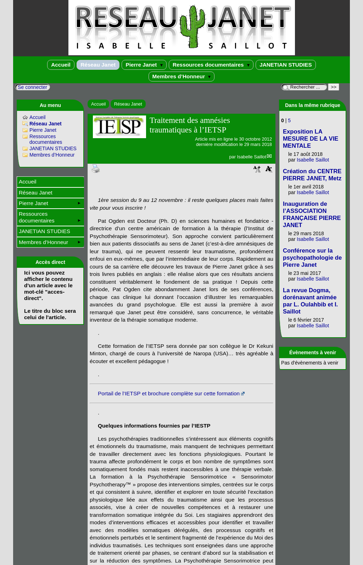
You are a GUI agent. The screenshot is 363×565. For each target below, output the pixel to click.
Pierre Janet (143, 65)
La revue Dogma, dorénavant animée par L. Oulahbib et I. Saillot (310, 301)
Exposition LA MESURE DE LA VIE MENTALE (310, 138)
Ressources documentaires (211, 65)
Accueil (61, 65)
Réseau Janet (98, 65)
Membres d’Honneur (181, 76)
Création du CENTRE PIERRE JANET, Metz (312, 175)
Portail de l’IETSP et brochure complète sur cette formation (169, 393)
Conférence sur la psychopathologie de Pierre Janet (312, 257)
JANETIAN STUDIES (285, 65)
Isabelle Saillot (251, 156)
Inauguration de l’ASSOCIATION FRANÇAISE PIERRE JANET (312, 214)
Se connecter (32, 87)
